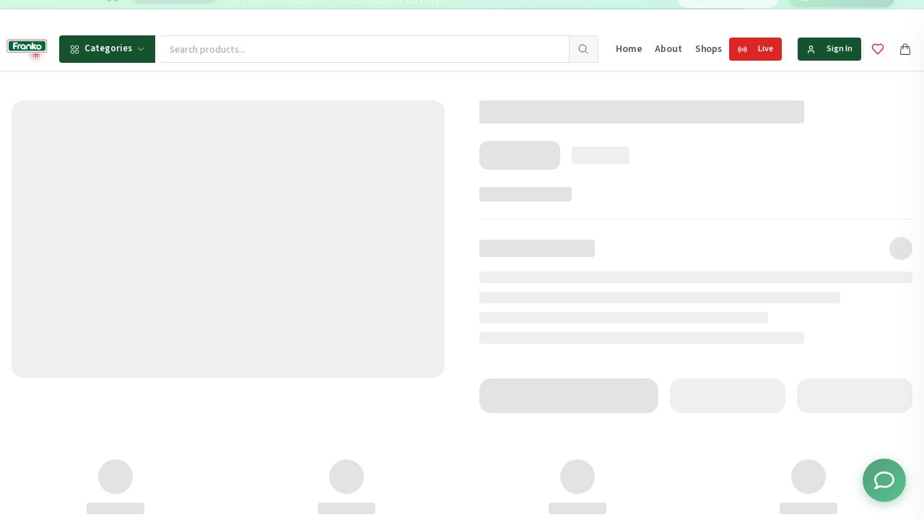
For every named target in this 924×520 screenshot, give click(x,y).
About (668, 49)
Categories (107, 48)
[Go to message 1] (479, 14)
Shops (708, 49)
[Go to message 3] (510, 14)
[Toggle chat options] (884, 480)
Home (629, 49)
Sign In (829, 49)
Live (755, 49)
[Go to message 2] (495, 14)
